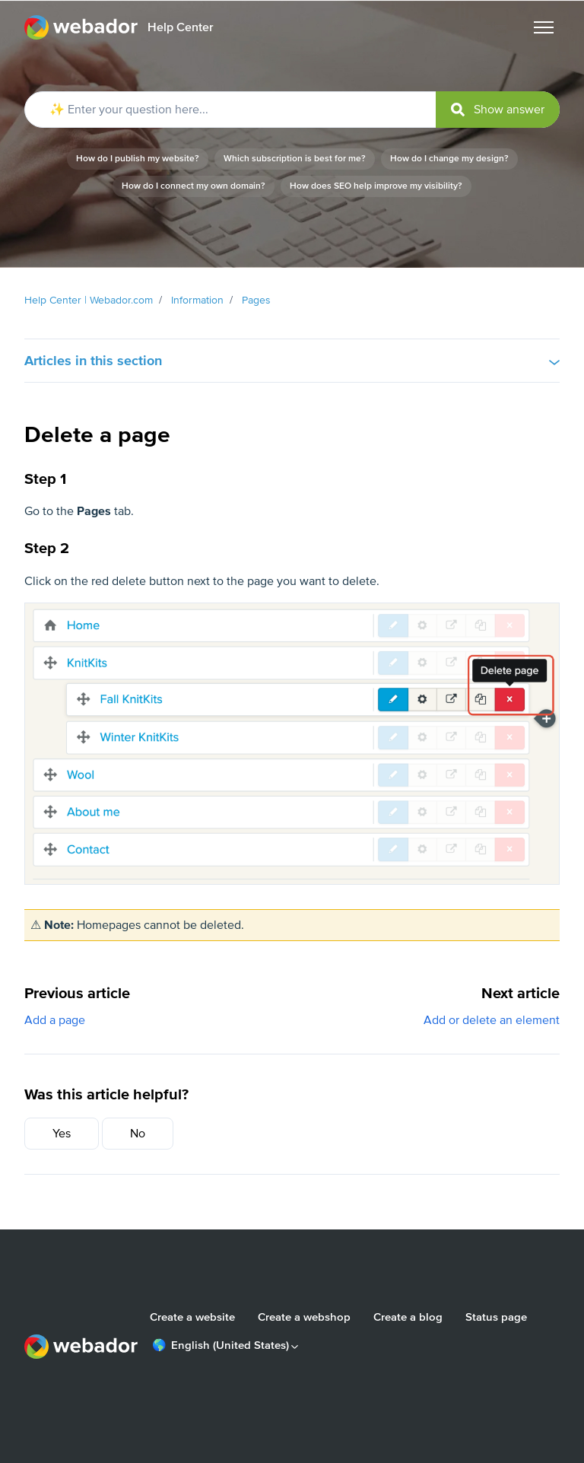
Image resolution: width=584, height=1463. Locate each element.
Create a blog (408, 1317)
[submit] (498, 109)
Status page (496, 1317)
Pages (256, 300)
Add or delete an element (492, 1020)
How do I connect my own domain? (193, 186)
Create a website (192, 1317)
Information (197, 300)
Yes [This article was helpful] (61, 1133)
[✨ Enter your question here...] (292, 109)
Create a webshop (304, 1317)
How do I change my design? (449, 158)
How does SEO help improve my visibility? (376, 186)
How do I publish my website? (137, 158)
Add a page (54, 1020)
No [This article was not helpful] (137, 1133)
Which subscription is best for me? (295, 158)
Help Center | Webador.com (88, 300)
